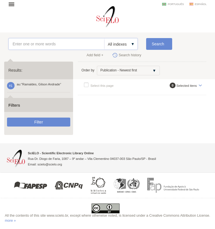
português (176, 4)
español (201, 4)
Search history (130, 55)
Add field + (95, 55)
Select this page (102, 85)
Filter (38, 122)
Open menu (13, 4)
